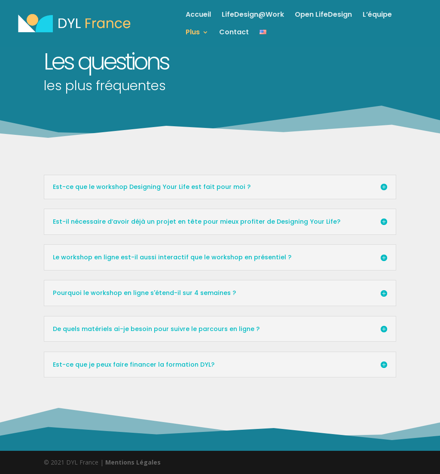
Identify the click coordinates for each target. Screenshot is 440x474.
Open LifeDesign (323, 15)
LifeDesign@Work (253, 15)
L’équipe (377, 15)
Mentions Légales (133, 462)
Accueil (198, 15)
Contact (234, 33)
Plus (193, 33)
